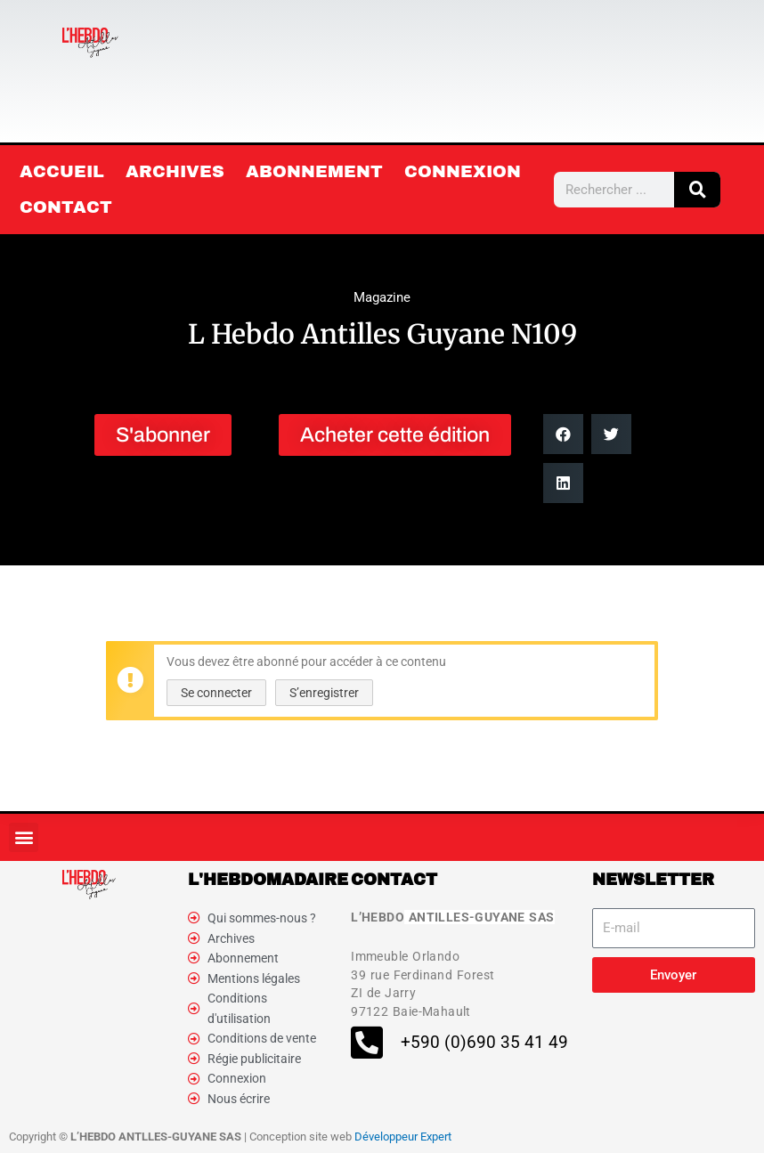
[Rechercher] (697, 189)
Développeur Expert (402, 1136)
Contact (66, 207)
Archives (175, 171)
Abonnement (314, 171)
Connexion (462, 171)
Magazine (382, 297)
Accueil (62, 171)
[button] (563, 434)
